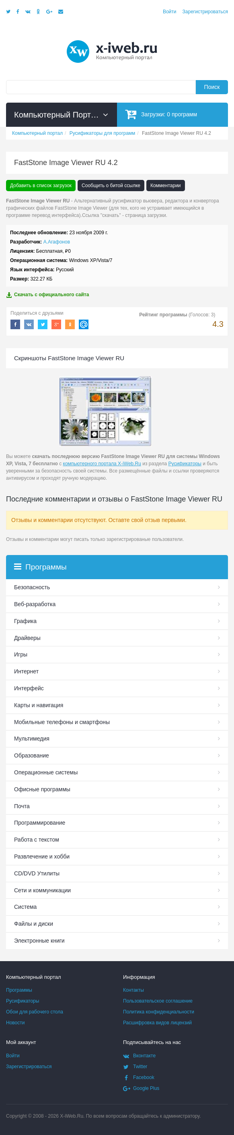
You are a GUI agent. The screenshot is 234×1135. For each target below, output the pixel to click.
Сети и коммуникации (42, 890)
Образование (31, 755)
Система (25, 907)
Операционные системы (46, 772)
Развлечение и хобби (42, 856)
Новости (15, 1023)
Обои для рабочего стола (34, 1012)
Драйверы (27, 638)
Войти (170, 11)
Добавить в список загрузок (41, 185)
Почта (22, 806)
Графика (25, 621)
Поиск (212, 87)
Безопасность (32, 587)
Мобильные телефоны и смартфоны (62, 722)
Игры (20, 654)
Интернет (26, 671)
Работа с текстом (36, 839)
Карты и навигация (38, 705)
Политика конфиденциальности (158, 1012)
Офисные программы (42, 789)
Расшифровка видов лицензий (157, 1023)
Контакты (133, 990)
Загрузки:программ (161, 114)
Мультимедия (31, 738)
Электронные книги (39, 940)
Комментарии (165, 185)
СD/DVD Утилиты (37, 873)
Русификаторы (184, 463)
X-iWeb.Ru (71, 1116)
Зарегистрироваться (205, 11)
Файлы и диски (33, 923)
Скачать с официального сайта (47, 295)
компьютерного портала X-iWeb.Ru (102, 463)
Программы (19, 990)
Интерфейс (29, 688)
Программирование (39, 822)
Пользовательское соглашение (158, 1001)
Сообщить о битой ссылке (111, 185)
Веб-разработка (34, 604)
